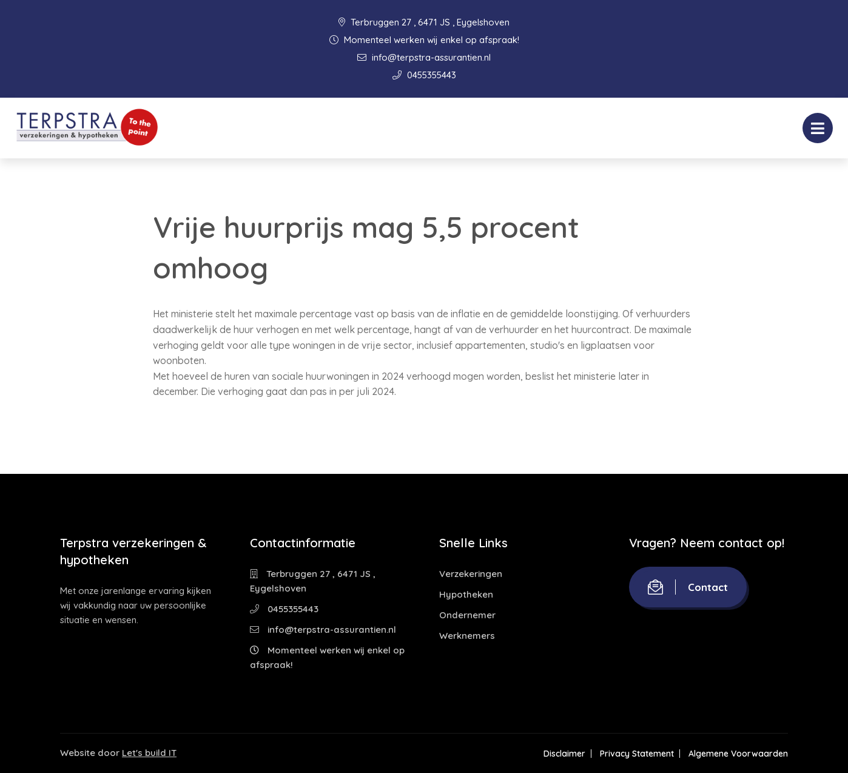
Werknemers (467, 635)
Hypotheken (466, 594)
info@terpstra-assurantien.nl (424, 57)
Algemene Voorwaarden (738, 753)
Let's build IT (149, 752)
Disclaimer (564, 753)
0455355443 (424, 75)
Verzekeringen (470, 573)
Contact (688, 587)
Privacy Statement (637, 753)
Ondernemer (467, 615)
